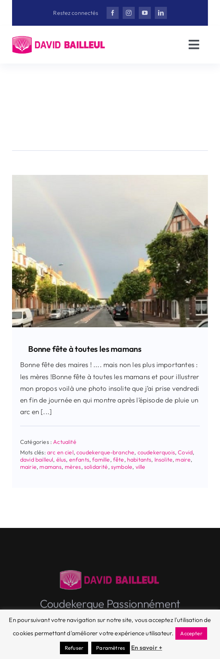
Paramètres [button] (110, 648)
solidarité (96, 466)
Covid (185, 452)
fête (118, 459)
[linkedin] (161, 13)
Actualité (64, 441)
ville (141, 466)
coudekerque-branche (105, 452)
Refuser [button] (74, 648)
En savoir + (146, 647)
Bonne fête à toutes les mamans (85, 349)
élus (61, 459)
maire (183, 459)
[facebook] (113, 13)
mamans (50, 466)
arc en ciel (60, 452)
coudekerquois (156, 452)
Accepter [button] (191, 633)
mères (73, 466)
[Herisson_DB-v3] (59, 39)
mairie (28, 466)
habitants (139, 459)
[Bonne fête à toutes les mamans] (110, 178)
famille (101, 459)
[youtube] (145, 13)
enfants (79, 459)
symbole (121, 466)
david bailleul (36, 459)
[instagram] (129, 13)
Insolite (163, 459)
